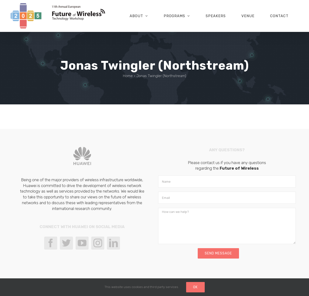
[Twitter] (66, 243)
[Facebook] (50, 243)
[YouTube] (82, 243)
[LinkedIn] (113, 243)
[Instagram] (97, 243)
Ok (195, 287)
